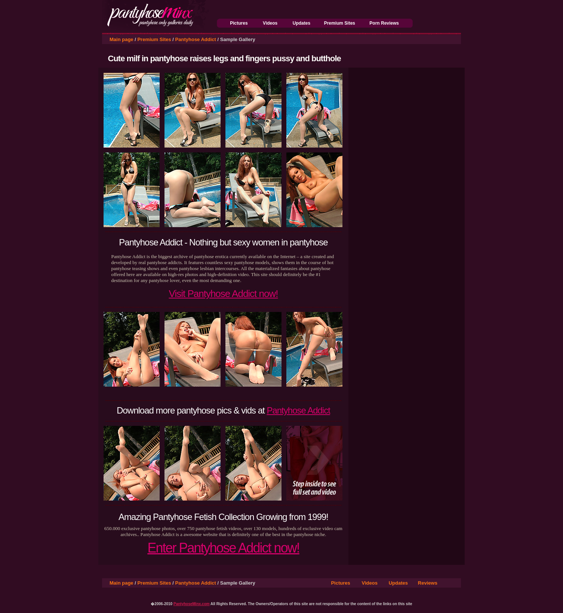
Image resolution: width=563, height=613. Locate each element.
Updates (301, 23)
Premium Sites (339, 23)
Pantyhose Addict (195, 39)
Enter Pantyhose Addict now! (223, 547)
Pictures (238, 23)
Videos (270, 23)
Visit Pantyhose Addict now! (223, 293)
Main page (121, 39)
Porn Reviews (384, 23)
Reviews (427, 583)
